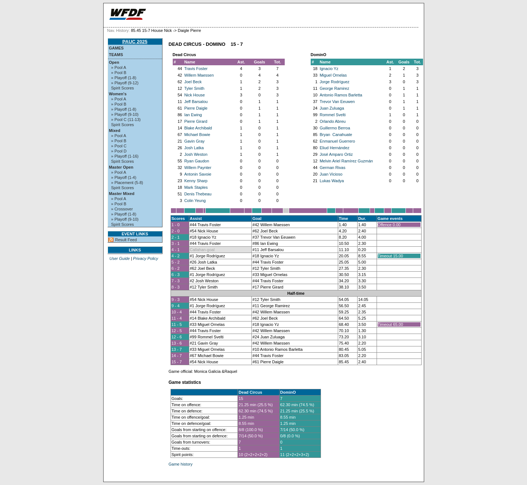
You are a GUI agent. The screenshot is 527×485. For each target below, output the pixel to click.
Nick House (194, 95)
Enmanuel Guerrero (337, 141)
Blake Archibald (198, 128)
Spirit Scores (122, 88)
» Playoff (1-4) (124, 177)
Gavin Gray (194, 141)
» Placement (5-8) (127, 182)
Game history (181, 464)
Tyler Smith (194, 88)
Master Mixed (122, 193)
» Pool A (118, 67)
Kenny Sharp (196, 181)
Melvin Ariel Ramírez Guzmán (346, 161)
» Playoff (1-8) (124, 78)
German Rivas (332, 167)
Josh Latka (193, 148)
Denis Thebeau (197, 194)
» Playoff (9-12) (125, 83)
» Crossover (122, 209)
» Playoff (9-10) (125, 114)
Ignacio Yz (328, 68)
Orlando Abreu (332, 121)
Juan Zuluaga (331, 108)
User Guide (119, 258)
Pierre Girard (195, 121)
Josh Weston (195, 154)
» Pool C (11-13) (126, 119)
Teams (116, 54)
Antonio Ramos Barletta (340, 95)
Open (114, 62)
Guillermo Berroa (334, 128)
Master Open (121, 167)
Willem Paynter (197, 167)
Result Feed (126, 240)
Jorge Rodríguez (334, 82)
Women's (118, 94)
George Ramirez (334, 88)
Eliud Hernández (334, 148)
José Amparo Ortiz (335, 154)
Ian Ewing (193, 115)
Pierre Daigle (196, 108)
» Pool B (119, 72)
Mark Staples (196, 187)
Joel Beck (193, 82)
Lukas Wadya (331, 181)
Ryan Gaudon (196, 161)
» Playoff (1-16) (125, 156)
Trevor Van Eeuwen (337, 101)
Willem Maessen (199, 75)
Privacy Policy (145, 258)
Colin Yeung (195, 200)
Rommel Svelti (332, 115)
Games (116, 48)
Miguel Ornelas (333, 75)
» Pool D (119, 151)
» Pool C (119, 146)
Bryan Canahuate (335, 134)
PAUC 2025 (134, 41)
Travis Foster (196, 68)
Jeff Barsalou (196, 101)
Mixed (114, 130)
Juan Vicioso (330, 174)
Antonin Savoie (197, 174)
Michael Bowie (197, 134)
